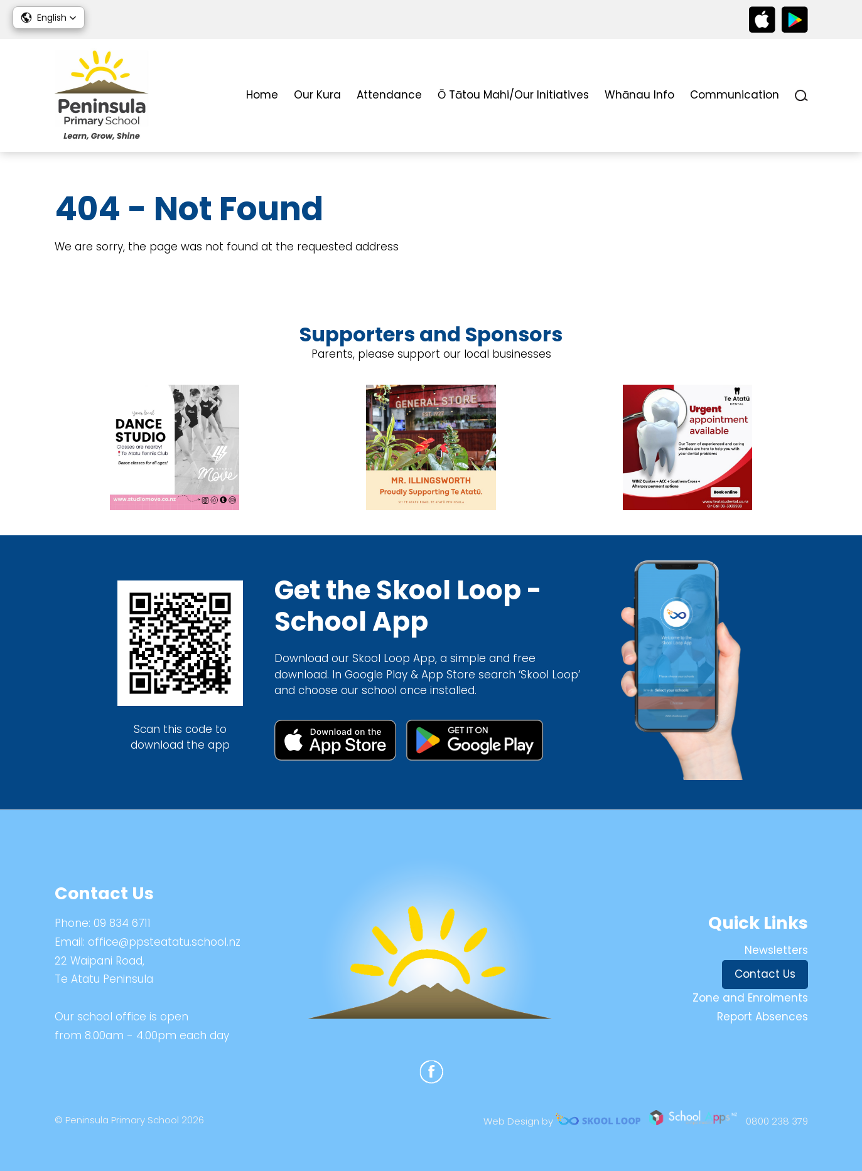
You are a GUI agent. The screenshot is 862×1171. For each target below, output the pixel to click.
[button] (49, 17)
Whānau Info (639, 94)
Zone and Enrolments (750, 997)
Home (262, 94)
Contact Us (765, 973)
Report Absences (762, 1016)
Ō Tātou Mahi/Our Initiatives (513, 94)
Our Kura (317, 94)
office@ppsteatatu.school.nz (164, 941)
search (801, 95)
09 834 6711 (122, 923)
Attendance (389, 94)
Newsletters (776, 950)
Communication (734, 94)
